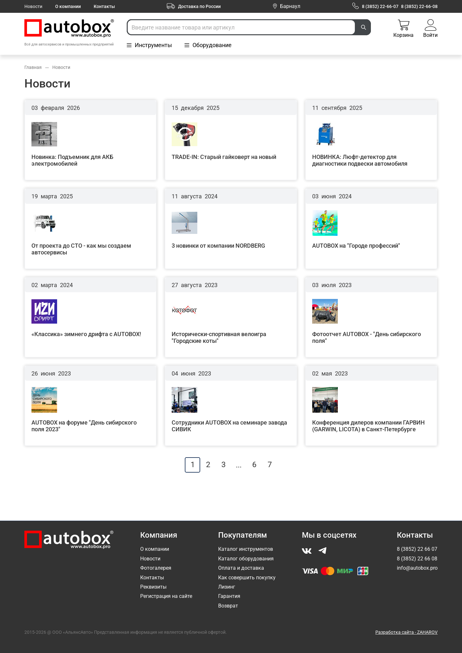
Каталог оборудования (246, 559)
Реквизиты (153, 587)
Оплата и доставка (241, 568)
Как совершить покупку (247, 577)
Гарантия (229, 596)
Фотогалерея (155, 568)
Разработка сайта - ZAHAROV (406, 632)
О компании (68, 6)
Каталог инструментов (245, 549)
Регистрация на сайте (166, 596)
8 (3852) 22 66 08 (417, 559)
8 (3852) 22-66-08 (419, 6)
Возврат (228, 606)
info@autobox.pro (417, 568)
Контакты (104, 6)
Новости (33, 6)
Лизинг (226, 587)
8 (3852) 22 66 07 (417, 549)
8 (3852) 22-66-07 (380, 6)
